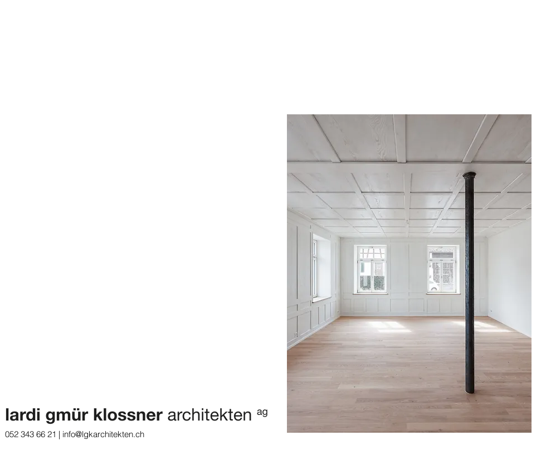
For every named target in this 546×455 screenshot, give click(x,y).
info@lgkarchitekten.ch (103, 434)
